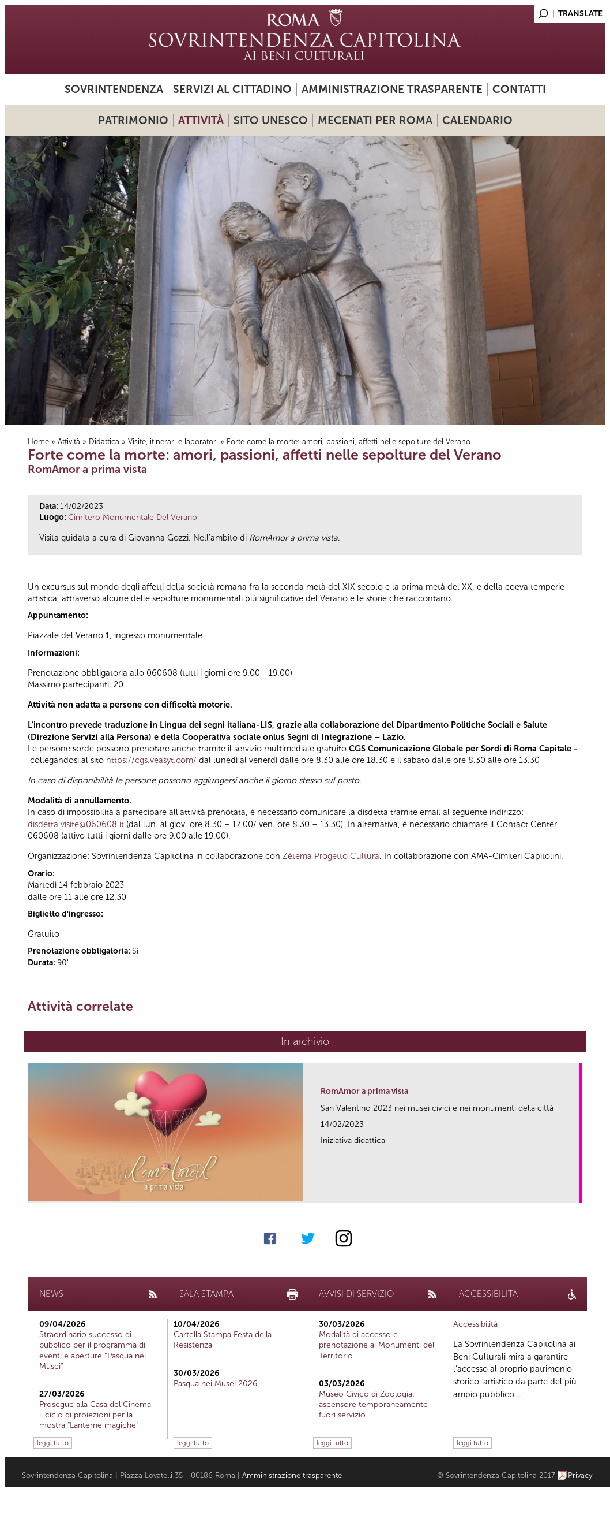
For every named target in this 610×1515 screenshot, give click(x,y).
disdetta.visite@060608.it (76, 824)
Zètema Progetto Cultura (331, 856)
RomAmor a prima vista (364, 1091)
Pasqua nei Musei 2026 (215, 1384)
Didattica (104, 441)
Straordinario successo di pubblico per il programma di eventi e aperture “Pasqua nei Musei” (92, 1350)
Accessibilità (475, 1324)
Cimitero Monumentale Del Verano (132, 517)
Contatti (519, 89)
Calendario (477, 120)
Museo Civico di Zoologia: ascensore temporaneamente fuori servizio (373, 1404)
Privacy (580, 1475)
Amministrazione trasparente (392, 89)
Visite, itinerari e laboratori (173, 441)
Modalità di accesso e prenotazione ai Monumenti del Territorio (376, 1345)
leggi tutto (53, 1443)
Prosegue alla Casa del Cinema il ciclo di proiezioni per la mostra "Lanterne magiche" (95, 1414)
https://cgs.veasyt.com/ (151, 760)
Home (38, 441)
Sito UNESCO (271, 120)
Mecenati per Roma (375, 120)
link (574, 1191)
